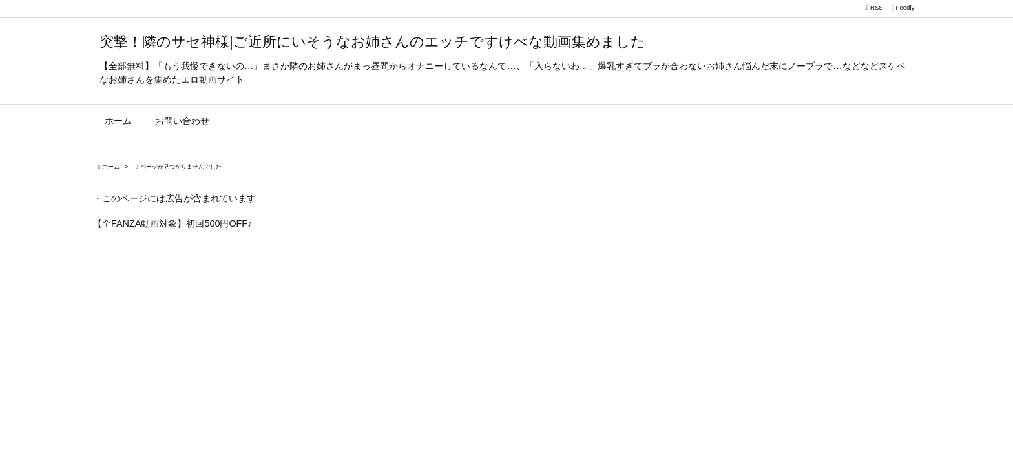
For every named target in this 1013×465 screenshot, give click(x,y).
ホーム (111, 166)
